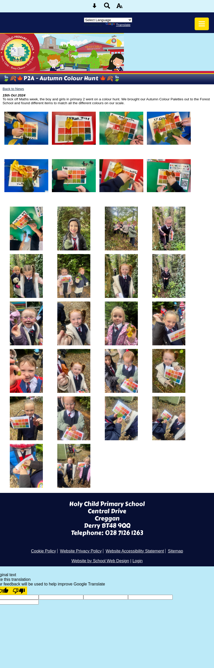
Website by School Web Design (100, 561)
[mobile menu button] (202, 24)
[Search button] (107, 7)
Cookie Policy (43, 551)
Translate (118, 25)
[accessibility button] (119, 7)
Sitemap (175, 551)
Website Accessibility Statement (135, 551)
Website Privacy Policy (81, 551)
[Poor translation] (19, 590)
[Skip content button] (94, 7)
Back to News (13, 89)
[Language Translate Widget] (108, 20)
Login (137, 561)
